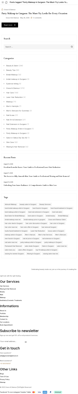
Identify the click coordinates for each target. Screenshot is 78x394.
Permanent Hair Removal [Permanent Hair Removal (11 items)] (13, 246)
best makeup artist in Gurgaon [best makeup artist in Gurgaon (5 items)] (15, 212)
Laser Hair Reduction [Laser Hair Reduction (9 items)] (38, 231)
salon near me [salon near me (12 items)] (62, 246)
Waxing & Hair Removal (15, 147)
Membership (4, 316)
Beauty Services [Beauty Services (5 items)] (45, 205)
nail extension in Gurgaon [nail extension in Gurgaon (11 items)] (51, 239)
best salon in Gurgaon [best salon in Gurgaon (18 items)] (35, 216)
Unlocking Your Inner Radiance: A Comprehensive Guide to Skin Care (30, 185)
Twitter (28, 392)
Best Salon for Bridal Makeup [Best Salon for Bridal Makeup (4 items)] (15, 216)
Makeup (9, 102)
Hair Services (4, 286)
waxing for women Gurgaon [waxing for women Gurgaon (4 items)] (14, 254)
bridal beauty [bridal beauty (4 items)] (50, 216)
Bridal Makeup (12, 75)
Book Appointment (6, 325)
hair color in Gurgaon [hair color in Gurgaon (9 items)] (57, 223)
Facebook (3, 392)
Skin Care (10, 143)
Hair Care (10, 93)
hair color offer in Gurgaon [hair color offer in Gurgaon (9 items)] (29, 227)
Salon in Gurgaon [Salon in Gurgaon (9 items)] (48, 246)
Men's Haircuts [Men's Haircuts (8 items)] (30, 235)
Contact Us (3, 319)
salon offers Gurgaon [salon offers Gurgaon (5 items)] (25, 250)
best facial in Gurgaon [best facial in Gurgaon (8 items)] (40, 208)
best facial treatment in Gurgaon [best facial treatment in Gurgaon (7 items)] (61, 208)
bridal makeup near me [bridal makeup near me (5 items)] (13, 220)
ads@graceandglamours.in (9, 356)
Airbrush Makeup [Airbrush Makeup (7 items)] (10, 205)
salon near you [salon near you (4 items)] (10, 250)
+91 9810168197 (5, 364)
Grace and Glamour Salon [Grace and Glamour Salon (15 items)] (57, 220)
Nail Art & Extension (14, 120)
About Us (3, 311)
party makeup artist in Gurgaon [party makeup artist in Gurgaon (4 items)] (30, 242)
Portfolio (3, 314)
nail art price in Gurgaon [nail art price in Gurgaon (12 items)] (31, 239)
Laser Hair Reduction (14, 97)
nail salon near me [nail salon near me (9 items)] (11, 242)
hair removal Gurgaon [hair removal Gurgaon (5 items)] (49, 227)
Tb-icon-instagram (13, 392)
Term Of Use (4, 377)
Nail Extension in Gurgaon (16, 125)
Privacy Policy (5, 379)
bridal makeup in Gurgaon (16, 79)
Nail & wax (10, 116)
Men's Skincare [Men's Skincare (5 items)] (60, 235)
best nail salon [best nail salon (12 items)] (57, 212)
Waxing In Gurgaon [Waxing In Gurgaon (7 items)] (33, 254)
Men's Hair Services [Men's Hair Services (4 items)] (45, 235)
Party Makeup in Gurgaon (16, 134)
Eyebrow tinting (12, 84)
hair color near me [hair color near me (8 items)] (11, 227)
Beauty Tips (11, 70)
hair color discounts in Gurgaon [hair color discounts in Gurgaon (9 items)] (36, 223)
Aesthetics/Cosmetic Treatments (11, 301)
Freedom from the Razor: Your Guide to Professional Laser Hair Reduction (32, 167)
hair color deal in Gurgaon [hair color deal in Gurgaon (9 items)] (14, 223)
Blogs (2, 374)
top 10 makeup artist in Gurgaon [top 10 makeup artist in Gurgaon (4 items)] (46, 250)
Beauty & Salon (12, 66)
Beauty (2, 292)
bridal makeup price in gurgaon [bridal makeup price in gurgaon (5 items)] (34, 220)
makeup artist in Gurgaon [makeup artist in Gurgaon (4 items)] (13, 235)
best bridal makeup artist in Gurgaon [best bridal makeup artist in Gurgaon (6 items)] (17, 208)
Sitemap (2, 382)
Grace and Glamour (12, 18)
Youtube (23, 392)
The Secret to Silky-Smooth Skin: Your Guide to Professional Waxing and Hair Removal (36, 176)
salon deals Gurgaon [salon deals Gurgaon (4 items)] (32, 246)
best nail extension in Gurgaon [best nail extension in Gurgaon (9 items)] (38, 212)
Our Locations (4, 322)
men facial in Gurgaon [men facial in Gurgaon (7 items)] (12, 239)
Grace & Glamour (13, 88)
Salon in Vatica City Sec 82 (16, 138)
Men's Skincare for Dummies (17, 111)
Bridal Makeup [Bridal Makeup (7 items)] (63, 216)
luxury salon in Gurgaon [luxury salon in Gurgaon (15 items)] (56, 231)
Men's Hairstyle (12, 106)
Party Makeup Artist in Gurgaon (18, 129)
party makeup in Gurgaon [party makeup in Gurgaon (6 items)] (53, 242)
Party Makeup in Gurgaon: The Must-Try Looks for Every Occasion (34, 13)
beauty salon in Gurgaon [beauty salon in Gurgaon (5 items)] (28, 205)
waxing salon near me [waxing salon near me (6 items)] (50, 254)
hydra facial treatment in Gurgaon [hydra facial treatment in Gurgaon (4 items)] (16, 231)
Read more (8, 25)
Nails (1, 295)
